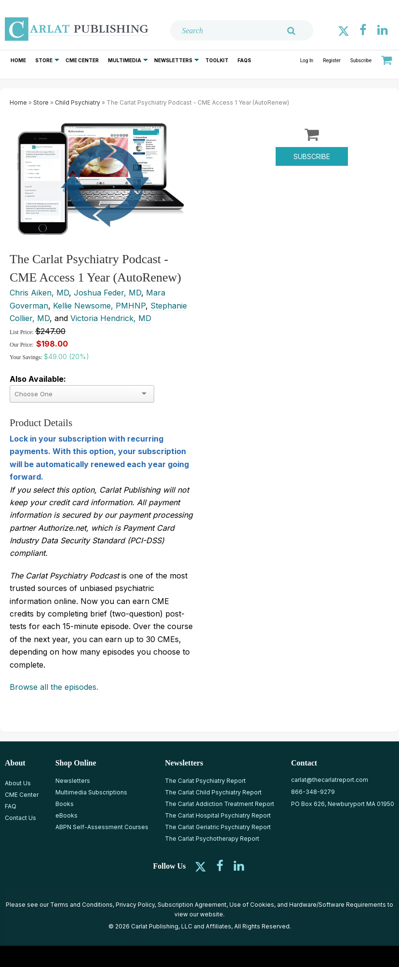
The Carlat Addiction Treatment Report (219, 803)
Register (332, 60)
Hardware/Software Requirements (337, 904)
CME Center (82, 60)
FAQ (10, 806)
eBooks (66, 815)
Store (44, 60)
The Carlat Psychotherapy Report (212, 838)
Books (64, 803)
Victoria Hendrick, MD (110, 318)
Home (18, 60)
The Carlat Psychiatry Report (205, 780)
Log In (306, 60)
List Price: (22, 332)
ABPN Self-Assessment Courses (101, 827)
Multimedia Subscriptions (91, 792)
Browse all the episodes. (54, 687)
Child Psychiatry (77, 102)
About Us (18, 783)
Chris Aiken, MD (39, 292)
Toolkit (216, 60)
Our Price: (22, 344)
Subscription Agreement (192, 904)
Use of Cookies (251, 904)
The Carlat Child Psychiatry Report (213, 792)
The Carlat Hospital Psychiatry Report (218, 815)
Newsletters (173, 60)
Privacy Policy (135, 904)
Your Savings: (27, 357)
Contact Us (20, 817)
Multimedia (124, 60)
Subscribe (361, 60)
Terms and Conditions (81, 904)
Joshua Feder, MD (107, 292)
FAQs (244, 60)
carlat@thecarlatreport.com (329, 779)
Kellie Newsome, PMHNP (99, 305)
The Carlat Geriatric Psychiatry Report (218, 827)
